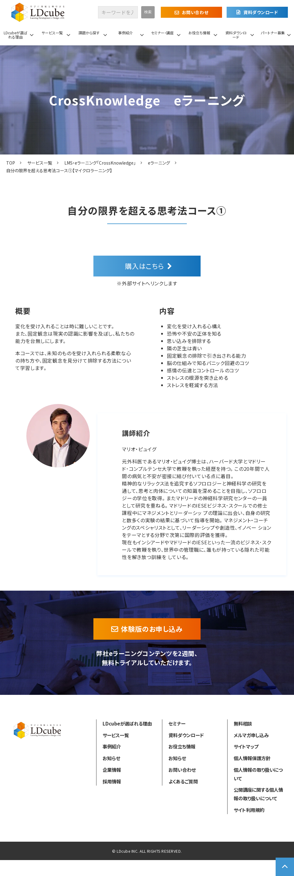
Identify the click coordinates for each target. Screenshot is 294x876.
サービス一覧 (52, 32)
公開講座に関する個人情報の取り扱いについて (258, 794)
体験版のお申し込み (152, 629)
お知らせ (111, 758)
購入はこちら (144, 266)
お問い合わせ (195, 12)
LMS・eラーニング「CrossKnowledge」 (100, 163)
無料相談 (243, 723)
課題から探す (89, 32)
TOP (10, 163)
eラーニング (159, 163)
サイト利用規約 (249, 809)
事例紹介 (125, 32)
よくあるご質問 (183, 781)
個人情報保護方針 (252, 758)
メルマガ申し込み (251, 735)
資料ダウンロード (260, 12)
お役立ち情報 (199, 32)
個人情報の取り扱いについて (258, 774)
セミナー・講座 (162, 32)
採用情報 (112, 781)
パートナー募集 (273, 32)
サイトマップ (246, 746)
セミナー (176, 723)
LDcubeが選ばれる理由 (15, 35)
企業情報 (112, 769)
